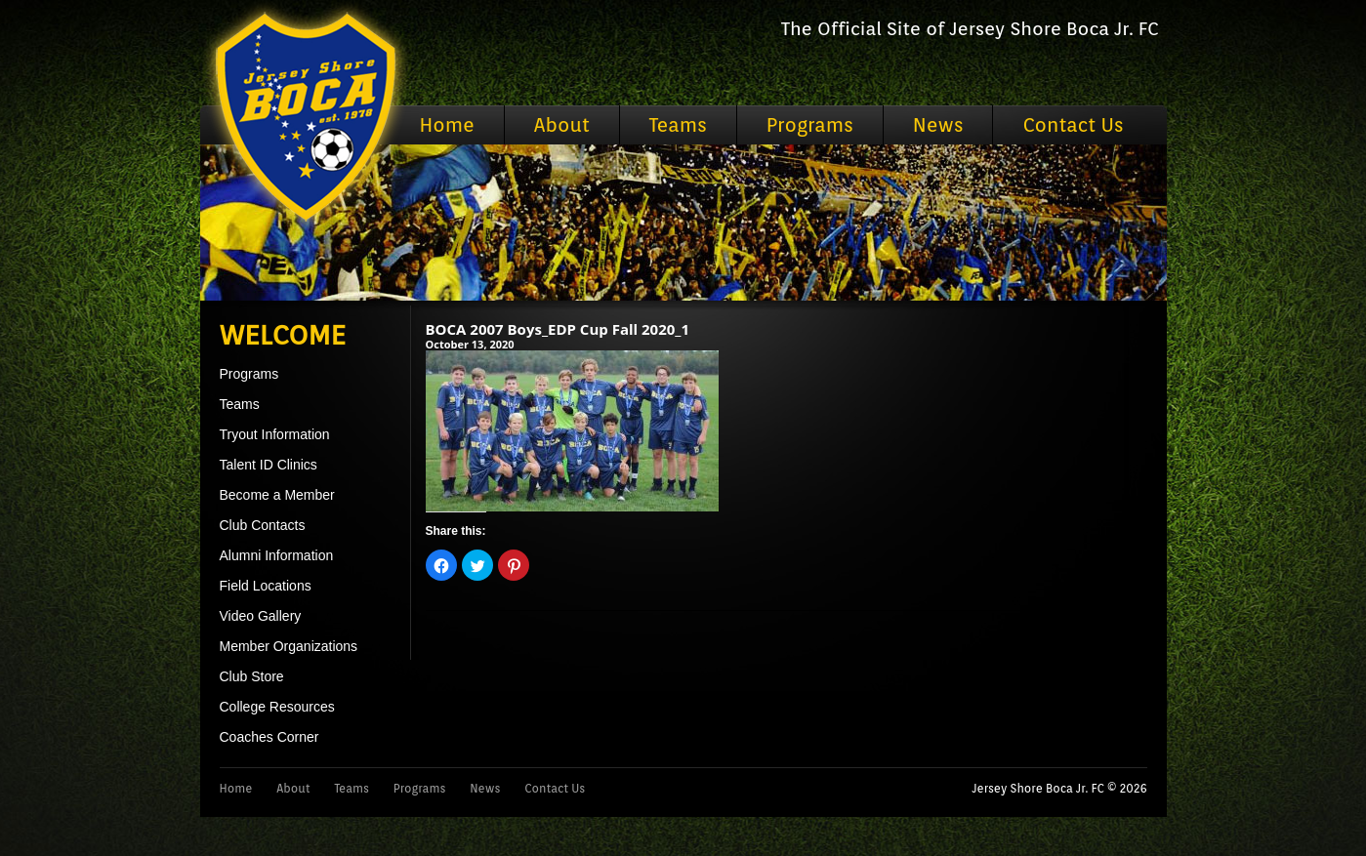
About (562, 125)
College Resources (277, 706)
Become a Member (277, 495)
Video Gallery (261, 616)
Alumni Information (277, 555)
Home (447, 125)
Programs (809, 125)
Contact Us (1072, 125)
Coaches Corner (269, 737)
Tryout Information (275, 434)
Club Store (252, 676)
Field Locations (265, 585)
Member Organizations (289, 646)
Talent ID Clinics (268, 464)
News (938, 125)
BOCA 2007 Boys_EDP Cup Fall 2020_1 (558, 329)
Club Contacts (263, 525)
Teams (678, 125)
